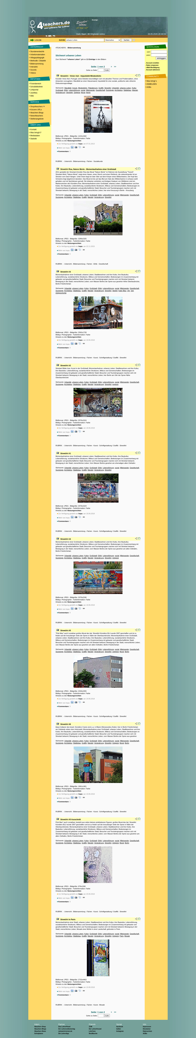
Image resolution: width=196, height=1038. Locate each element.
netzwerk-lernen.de (65, 1031)
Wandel (135, 90)
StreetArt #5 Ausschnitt (70, 819)
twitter (118, 1029)
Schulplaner (38, 1033)
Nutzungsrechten (74, 141)
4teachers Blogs (36, 113)
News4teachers (36, 116)
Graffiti (100, 88)
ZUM (90, 1026)
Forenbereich (35, 84)
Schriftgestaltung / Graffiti (108, 358)
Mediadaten (35, 136)
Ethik (66, 90)
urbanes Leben (125, 88)
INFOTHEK (35, 79)
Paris (121, 936)
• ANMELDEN (151, 84)
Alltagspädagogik (37, 58)
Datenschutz (147, 1031)
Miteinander (90, 90)
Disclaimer (147, 1029)
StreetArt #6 (65, 724)
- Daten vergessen (151, 65)
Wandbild (67, 88)
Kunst (96, 358)
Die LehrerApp (63, 1033)
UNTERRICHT (36, 47)
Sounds (33, 70)
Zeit (132, 291)
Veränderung (60, 92)
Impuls (74, 88)
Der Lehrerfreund (95, 1029)
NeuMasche (93, 1033)
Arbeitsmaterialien (37, 55)
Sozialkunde (98, 161)
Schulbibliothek (36, 87)
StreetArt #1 (65, 453)
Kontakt (33, 129)
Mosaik (127, 936)
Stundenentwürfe (37, 51)
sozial (83, 90)
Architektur (119, 90)
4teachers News (40, 1031)
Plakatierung (93, 88)
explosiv (115, 384)
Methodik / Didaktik (38, 61)
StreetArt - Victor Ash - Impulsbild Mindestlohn (80, 76)
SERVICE (34, 102)
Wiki (32, 96)
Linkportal (34, 90)
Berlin (88, 92)
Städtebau (127, 90)
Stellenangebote (37, 119)
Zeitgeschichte (61, 293)
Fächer (89, 161)
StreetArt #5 (65, 630)
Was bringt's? (35, 132)
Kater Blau (122, 291)
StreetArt (107, 88)
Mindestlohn (82, 88)
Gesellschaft (100, 90)
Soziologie (110, 90)
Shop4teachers (37, 106)
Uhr (128, 291)
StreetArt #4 (65, 539)
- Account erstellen (152, 63)
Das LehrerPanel (64, 1026)
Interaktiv (34, 67)
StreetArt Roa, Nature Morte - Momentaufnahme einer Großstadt (88, 169)
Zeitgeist (77, 92)
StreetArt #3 (65, 272)
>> (114, 67)
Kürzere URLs (36, 110)
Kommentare (63, 151)
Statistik (33, 139)
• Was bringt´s (151, 81)
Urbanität (115, 88)
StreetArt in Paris (67, 919)
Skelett (115, 291)
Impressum (147, 1026)
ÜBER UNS (35, 125)
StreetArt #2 (65, 366)
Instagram (120, 1031)
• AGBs (148, 87)
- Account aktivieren (152, 70)
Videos (33, 73)
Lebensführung (74, 90)
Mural (83, 92)
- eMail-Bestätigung (152, 67)
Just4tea (33, 93)
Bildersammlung (36, 64)
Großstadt (59, 90)
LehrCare (92, 1031)
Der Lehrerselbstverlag (66, 1029)
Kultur (134, 88)
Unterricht (68, 161)
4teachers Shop (40, 1026)
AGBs (145, 1033)
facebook (119, 1026)
